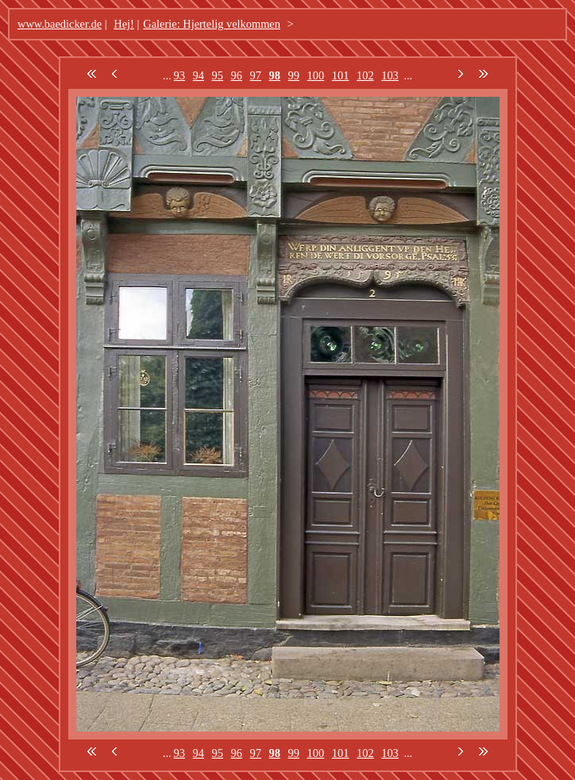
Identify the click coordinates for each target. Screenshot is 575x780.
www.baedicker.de (59, 23)
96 (236, 75)
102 (365, 75)
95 (217, 75)
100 (316, 75)
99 (293, 75)
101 (340, 75)
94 (198, 75)
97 (255, 75)
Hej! (124, 23)
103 (390, 75)
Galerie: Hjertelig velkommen (211, 23)
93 (179, 75)
